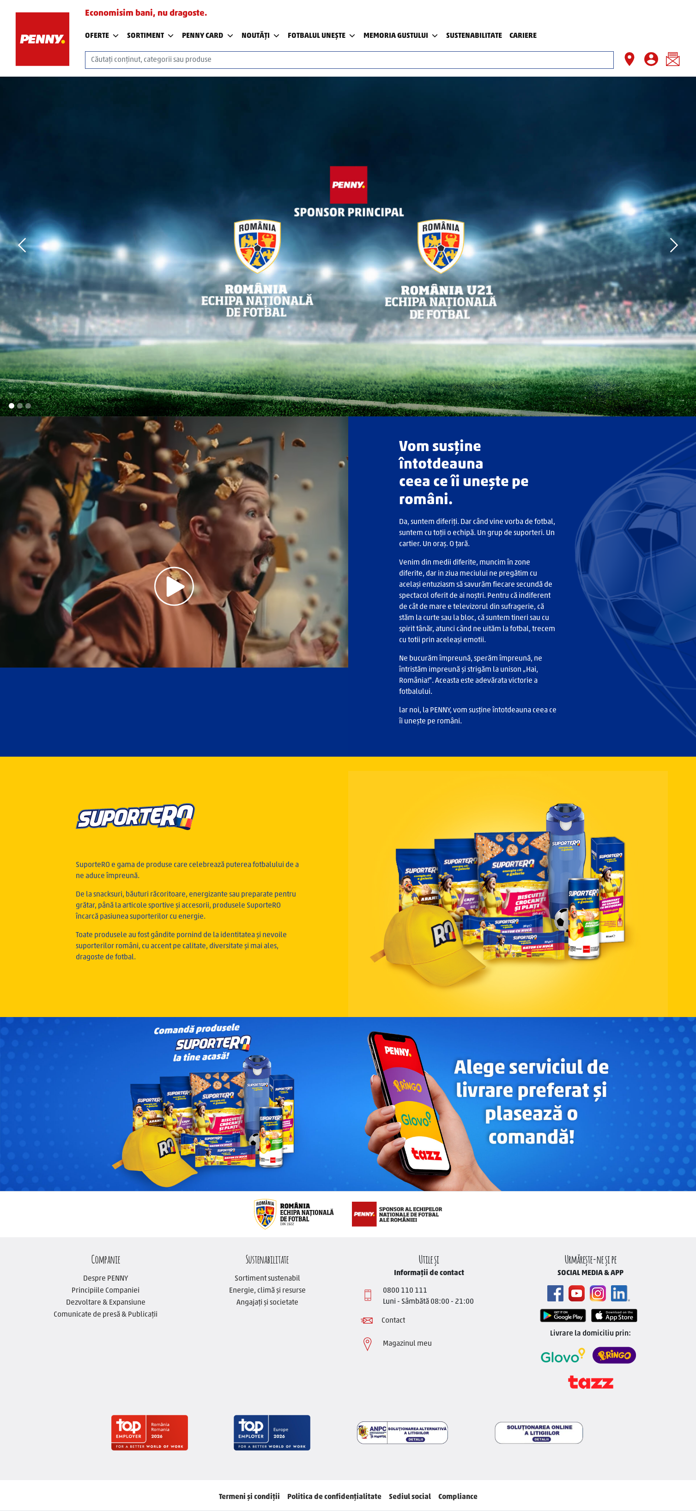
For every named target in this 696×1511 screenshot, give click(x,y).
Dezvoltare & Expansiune (105, 1302)
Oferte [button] (102, 36)
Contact (393, 1320)
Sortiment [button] (151, 36)
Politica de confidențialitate (334, 1497)
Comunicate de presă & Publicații (105, 1314)
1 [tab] (11, 406)
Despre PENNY (105, 1278)
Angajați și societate (267, 1302)
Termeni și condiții (249, 1497)
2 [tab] (20, 406)
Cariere (523, 36)
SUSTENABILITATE (474, 36)
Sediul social (410, 1497)
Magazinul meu (407, 1344)
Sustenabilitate (267, 1258)
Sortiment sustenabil (267, 1278)
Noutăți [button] (261, 36)
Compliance (458, 1497)
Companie (105, 1258)
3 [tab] (28, 406)
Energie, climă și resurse (267, 1290)
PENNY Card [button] (208, 36)
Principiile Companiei (105, 1290)
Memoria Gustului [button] (401, 36)
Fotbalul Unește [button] (322, 36)
